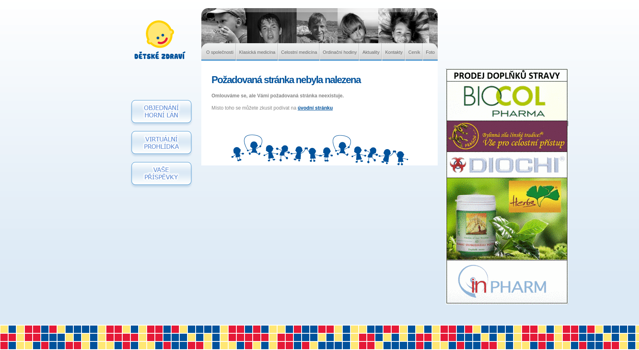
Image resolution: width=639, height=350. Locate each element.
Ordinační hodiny (340, 52)
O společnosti (220, 52)
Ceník (414, 52)
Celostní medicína (299, 52)
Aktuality (370, 52)
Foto (430, 52)
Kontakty (394, 52)
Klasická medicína (257, 52)
